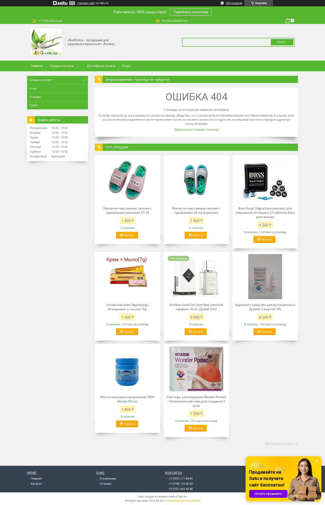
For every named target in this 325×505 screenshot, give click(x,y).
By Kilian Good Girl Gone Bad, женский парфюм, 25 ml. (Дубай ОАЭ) (196, 307)
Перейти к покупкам (190, 12)
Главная (37, 66)
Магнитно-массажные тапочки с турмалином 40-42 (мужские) (196, 210)
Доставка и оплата (101, 66)
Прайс (33, 105)
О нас (126, 66)
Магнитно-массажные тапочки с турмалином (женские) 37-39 (127, 210)
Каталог (36, 483)
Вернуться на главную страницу (196, 129)
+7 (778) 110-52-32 (181, 483)
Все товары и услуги (279, 443)
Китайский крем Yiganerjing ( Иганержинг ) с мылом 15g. (128, 307)
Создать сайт (86, 3)
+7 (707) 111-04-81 (181, 478)
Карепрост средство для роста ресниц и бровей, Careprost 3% (265, 307)
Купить (129, 235)
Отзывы (35, 97)
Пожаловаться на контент (183, 500)
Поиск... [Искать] (282, 42)
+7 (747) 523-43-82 (181, 489)
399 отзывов (234, 3)
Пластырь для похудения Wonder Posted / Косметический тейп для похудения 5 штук (196, 401)
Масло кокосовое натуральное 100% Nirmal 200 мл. (127, 399)
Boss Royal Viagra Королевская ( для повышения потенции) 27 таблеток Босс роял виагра (265, 212)
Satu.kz (182, 496)
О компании (108, 478)
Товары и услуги (62, 66)
